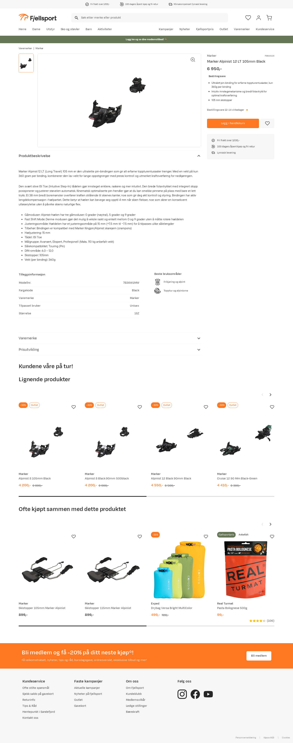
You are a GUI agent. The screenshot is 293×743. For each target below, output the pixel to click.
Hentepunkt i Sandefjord (38, 712)
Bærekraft (133, 712)
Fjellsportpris (205, 29)
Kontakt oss (30, 718)
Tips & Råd (29, 706)
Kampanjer (166, 29)
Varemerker (242, 29)
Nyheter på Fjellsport (88, 694)
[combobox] (149, 17)
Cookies (286, 737)
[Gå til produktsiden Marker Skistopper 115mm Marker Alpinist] (113, 569)
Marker (40, 48)
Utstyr (50, 29)
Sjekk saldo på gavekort (38, 694)
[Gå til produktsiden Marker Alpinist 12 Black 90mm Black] (179, 440)
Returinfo (28, 700)
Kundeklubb (134, 694)
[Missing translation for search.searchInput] (76, 18)
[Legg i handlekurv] (233, 123)
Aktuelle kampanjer (87, 688)
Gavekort (80, 706)
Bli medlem (259, 656)
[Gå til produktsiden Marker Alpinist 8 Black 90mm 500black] (113, 440)
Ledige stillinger (136, 706)
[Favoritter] (248, 18)
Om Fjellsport (135, 688)
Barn (89, 29)
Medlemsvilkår (136, 700)
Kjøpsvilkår (269, 737)
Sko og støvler (70, 29)
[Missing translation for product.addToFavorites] (267, 123)
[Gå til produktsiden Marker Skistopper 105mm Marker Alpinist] (47, 569)
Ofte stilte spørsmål (35, 688)
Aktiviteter (105, 29)
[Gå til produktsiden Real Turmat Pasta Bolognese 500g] (245, 569)
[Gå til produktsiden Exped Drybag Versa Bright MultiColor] (179, 569)
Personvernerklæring (246, 737)
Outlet (224, 29)
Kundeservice (265, 29)
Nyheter (184, 29)
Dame (36, 29)
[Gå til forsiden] (37, 18)
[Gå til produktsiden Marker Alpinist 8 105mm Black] (47, 440)
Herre (22, 29)
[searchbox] (154, 17)
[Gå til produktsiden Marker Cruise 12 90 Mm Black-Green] (245, 440)
